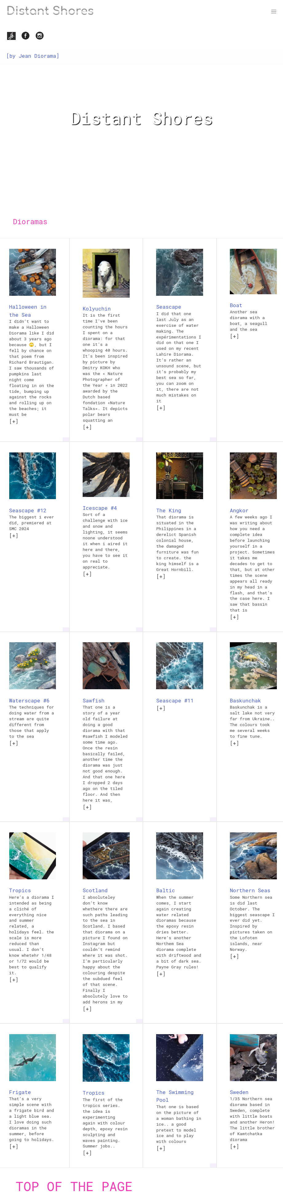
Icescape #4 (100, 507)
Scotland (95, 890)
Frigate (20, 1092)
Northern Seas (250, 890)
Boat (236, 305)
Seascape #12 (28, 510)
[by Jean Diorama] (32, 55)
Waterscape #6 (29, 700)
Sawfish (93, 700)
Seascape (168, 306)
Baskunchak (245, 700)
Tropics (20, 890)
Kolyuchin (97, 308)
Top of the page (74, 1186)
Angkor (239, 510)
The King (168, 510)
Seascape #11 (175, 700)
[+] (13, 421)
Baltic (165, 890)
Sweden (239, 1092)
